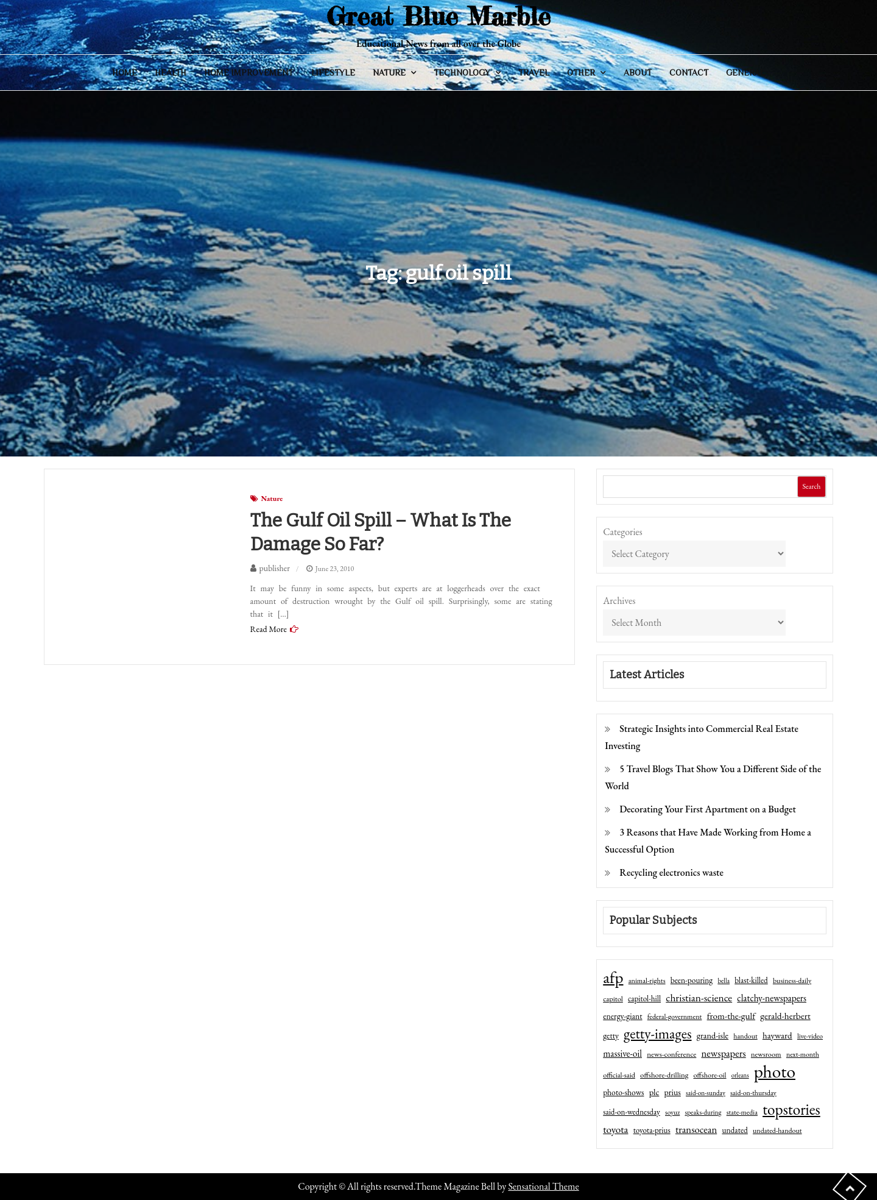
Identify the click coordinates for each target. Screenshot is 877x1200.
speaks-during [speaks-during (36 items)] (703, 1112)
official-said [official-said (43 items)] (619, 1075)
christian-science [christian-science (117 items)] (699, 997)
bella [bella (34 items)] (723, 980)
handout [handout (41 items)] (745, 1036)
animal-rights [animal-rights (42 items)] (647, 980)
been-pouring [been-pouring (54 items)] (692, 980)
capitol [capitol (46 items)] (613, 998)
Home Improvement (248, 72)
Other (581, 72)
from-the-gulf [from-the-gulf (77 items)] (731, 1016)
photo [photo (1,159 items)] (774, 1071)
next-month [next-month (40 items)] (802, 1054)
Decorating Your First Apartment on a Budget (707, 809)
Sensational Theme (543, 1186)
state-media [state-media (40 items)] (742, 1112)
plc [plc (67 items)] (654, 1092)
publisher (274, 568)
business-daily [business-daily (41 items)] (792, 980)
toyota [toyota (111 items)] (615, 1129)
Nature (389, 72)
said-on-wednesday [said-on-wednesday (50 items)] (631, 1112)
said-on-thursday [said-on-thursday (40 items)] (753, 1093)
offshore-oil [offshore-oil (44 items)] (709, 1075)
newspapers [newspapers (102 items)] (724, 1053)
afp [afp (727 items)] (613, 977)
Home (124, 72)
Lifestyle (333, 72)
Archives (619, 600)
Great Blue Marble (438, 16)
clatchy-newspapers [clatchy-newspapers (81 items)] (771, 998)
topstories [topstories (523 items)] (791, 1109)
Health (170, 72)
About (638, 72)
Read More (268, 628)
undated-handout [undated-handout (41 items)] (777, 1130)
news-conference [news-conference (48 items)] (671, 1054)
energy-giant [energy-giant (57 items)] (622, 1015)
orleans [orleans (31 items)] (740, 1075)
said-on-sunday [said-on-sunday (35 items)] (705, 1092)
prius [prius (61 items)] (672, 1092)
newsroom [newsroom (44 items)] (766, 1054)
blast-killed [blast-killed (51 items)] (750, 980)
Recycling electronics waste (671, 872)
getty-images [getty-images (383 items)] (658, 1033)
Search (811, 486)
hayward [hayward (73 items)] (777, 1035)
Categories (623, 531)
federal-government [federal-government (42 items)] (674, 1016)
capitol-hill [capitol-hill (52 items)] (644, 998)
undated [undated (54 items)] (734, 1129)
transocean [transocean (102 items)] (696, 1129)
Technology (462, 72)
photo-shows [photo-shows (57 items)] (623, 1092)
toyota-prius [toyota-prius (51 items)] (652, 1130)
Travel (533, 72)
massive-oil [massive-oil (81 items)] (622, 1053)
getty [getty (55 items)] (611, 1035)
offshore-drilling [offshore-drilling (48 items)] (664, 1075)
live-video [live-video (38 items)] (810, 1035)
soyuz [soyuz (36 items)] (672, 1112)
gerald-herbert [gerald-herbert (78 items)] (785, 1016)
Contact (688, 72)
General (745, 72)
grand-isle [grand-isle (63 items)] (712, 1035)
